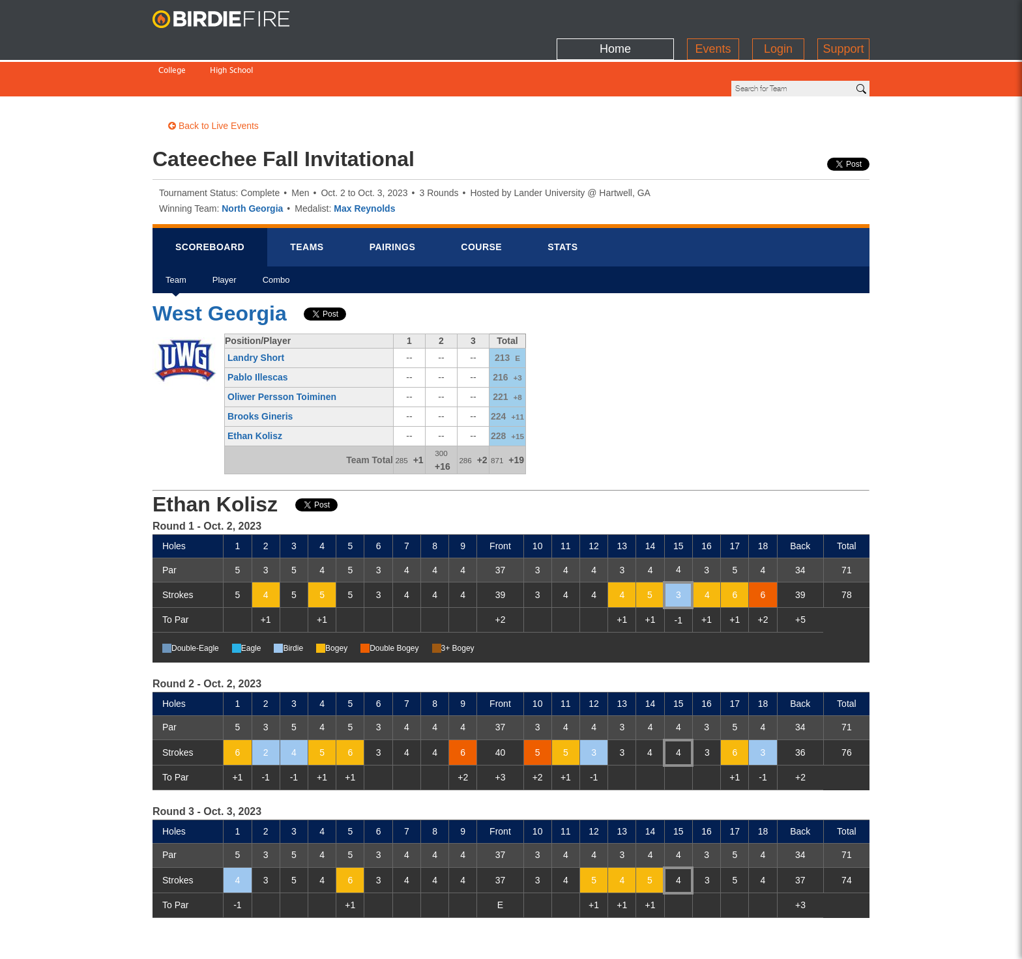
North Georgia (252, 164)
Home (615, 16)
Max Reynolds (364, 164)
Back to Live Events (213, 81)
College (172, 43)
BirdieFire (234, 19)
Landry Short (255, 313)
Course (481, 202)
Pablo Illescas (257, 333)
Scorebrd (209, 202)
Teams (307, 202)
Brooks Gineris (260, 372)
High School (231, 43)
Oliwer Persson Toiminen (281, 352)
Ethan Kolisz (254, 391)
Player (224, 240)
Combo (276, 240)
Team (176, 240)
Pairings (393, 202)
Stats (562, 202)
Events (713, 16)
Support (843, 16)
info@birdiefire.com (821, 940)
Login (778, 16)
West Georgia (220, 269)
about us (740, 940)
